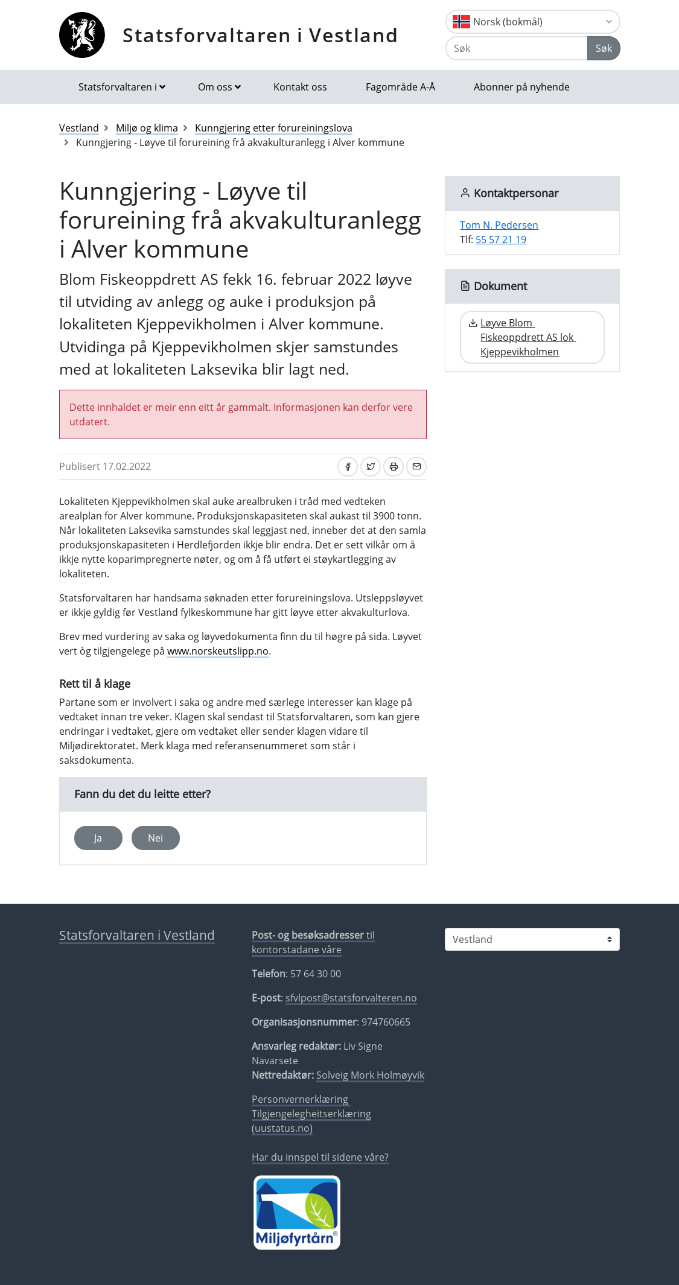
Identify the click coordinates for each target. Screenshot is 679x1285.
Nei (155, 838)
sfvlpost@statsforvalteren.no (351, 997)
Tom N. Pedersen (499, 225)
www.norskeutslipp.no (218, 651)
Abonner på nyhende (522, 87)
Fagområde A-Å (400, 87)
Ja (98, 838)
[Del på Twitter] (370, 467)
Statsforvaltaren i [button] (117, 87)
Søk (604, 48)
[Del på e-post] (416, 467)
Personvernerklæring (301, 1099)
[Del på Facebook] (347, 467)
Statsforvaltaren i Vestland (260, 35)
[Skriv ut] (393, 467)
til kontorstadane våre (313, 942)
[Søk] (516, 48)
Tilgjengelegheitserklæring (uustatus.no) (311, 1121)
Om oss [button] (215, 87)
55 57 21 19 (501, 239)
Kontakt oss (300, 87)
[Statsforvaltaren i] (532, 939)
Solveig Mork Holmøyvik (370, 1075)
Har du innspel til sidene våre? (320, 1157)
